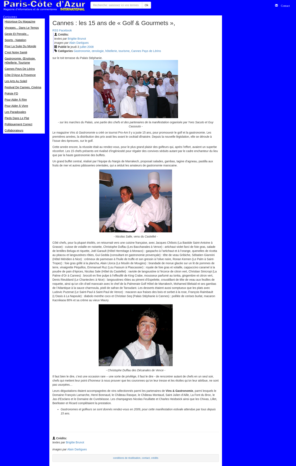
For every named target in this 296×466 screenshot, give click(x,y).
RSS (55, 30)
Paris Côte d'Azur (44, 5)
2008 (90, 46)
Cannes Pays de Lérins (146, 51)
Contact (284, 5)
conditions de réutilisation (127, 458)
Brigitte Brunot (77, 38)
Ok (146, 5)
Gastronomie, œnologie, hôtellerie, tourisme (102, 51)
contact (146, 458)
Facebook (65, 30)
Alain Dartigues (79, 42)
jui (83, 46)
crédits (154, 458)
